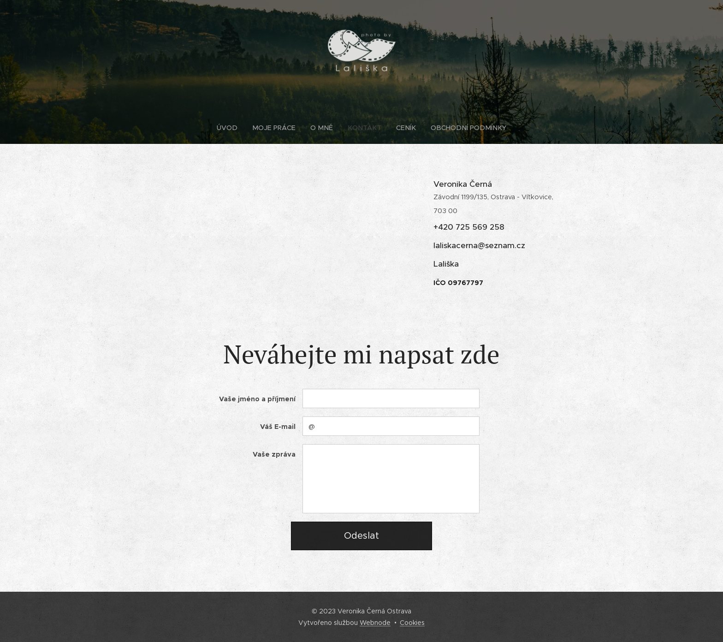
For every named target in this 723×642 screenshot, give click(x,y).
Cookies (412, 622)
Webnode (375, 622)
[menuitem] (236, 127)
